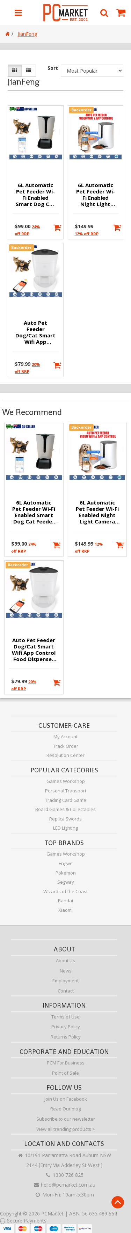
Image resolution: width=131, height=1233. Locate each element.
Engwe (66, 863)
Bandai (65, 900)
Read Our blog (65, 1109)
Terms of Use (65, 1017)
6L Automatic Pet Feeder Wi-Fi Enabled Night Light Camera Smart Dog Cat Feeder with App (95, 195)
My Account (65, 736)
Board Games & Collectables (65, 809)
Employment (65, 980)
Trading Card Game (65, 800)
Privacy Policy (65, 1026)
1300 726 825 (64, 1175)
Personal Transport (65, 790)
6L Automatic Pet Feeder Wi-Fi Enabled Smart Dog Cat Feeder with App (35, 195)
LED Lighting (65, 828)
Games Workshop (65, 781)
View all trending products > (65, 1129)
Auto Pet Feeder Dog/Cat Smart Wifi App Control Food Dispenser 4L (35, 332)
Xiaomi (65, 910)
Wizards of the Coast (65, 891)
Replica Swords (65, 819)
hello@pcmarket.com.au (64, 1184)
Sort (53, 68)
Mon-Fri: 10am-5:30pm (64, 1194)
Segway (65, 882)
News (66, 971)
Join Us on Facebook (65, 1099)
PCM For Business (66, 1063)
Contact (66, 991)
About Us (65, 960)
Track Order (65, 746)
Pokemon (66, 873)
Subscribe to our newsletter (65, 1119)
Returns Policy (66, 1037)
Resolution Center (65, 755)
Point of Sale (65, 1073)
